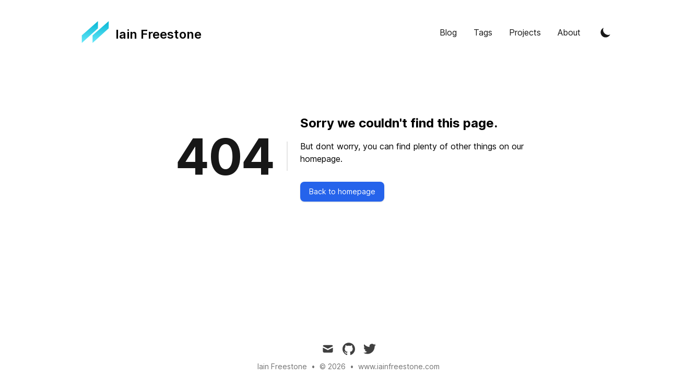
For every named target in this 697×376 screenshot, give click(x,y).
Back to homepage (342, 191)
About (569, 32)
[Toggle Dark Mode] (605, 32)
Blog (448, 32)
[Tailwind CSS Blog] (141, 32)
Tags (483, 32)
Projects (525, 32)
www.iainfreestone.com (399, 366)
